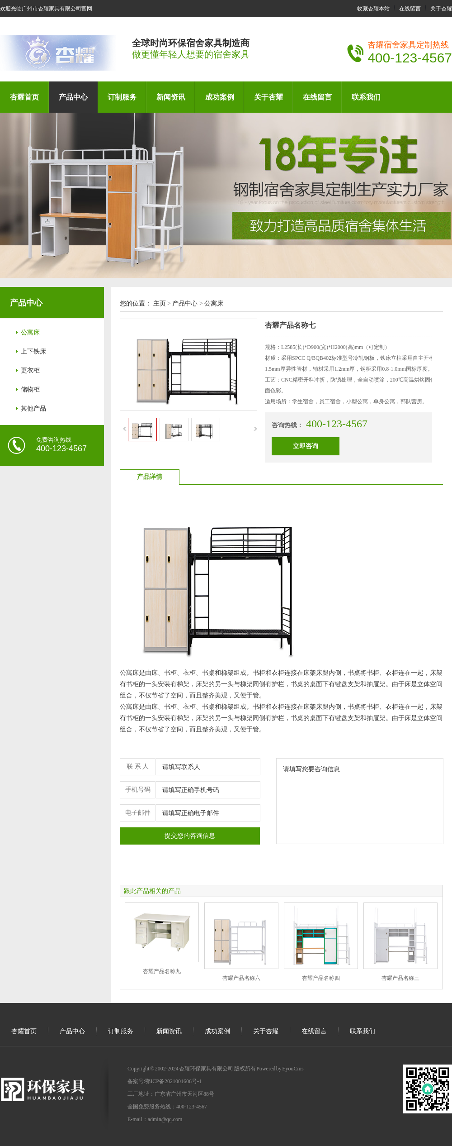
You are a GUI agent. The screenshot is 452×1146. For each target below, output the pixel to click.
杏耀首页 (24, 97)
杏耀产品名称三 (400, 978)
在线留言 (410, 8)
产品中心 (73, 97)
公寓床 (30, 332)
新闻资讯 (170, 97)
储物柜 (30, 389)
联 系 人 (138, 766)
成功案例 (219, 97)
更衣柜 (30, 370)
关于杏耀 (441, 8)
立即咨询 (305, 446)
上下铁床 (33, 351)
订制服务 (122, 97)
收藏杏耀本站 (373, 8)
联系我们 (366, 97)
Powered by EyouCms (280, 1068)
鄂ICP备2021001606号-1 (173, 1081)
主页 (159, 303)
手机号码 (138, 789)
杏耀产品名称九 (162, 971)
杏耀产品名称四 (321, 978)
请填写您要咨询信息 (359, 801)
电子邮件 (138, 812)
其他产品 (33, 408)
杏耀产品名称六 (241, 978)
